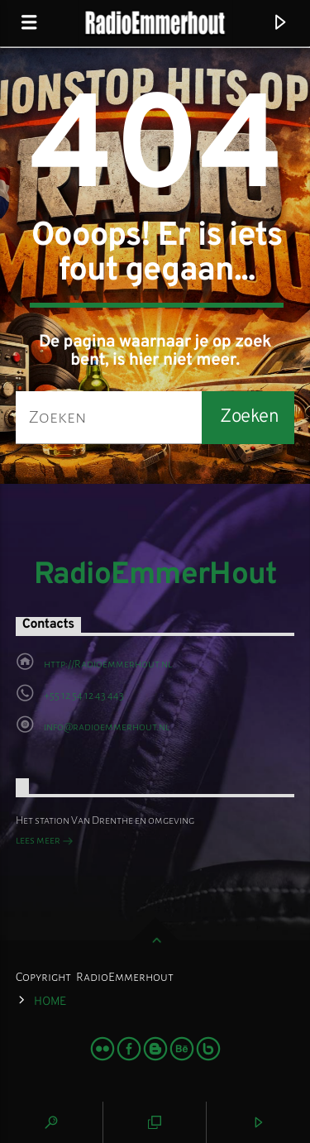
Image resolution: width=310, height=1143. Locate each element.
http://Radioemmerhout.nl (108, 664)
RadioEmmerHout (155, 575)
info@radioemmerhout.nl (106, 727)
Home (50, 1002)
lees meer (45, 842)
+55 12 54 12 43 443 (84, 695)
